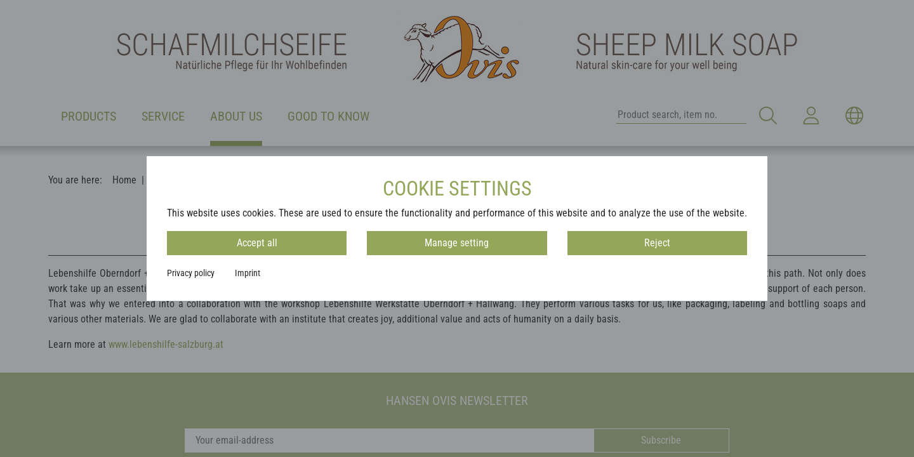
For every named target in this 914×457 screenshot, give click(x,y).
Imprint (247, 273)
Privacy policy (191, 273)
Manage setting (457, 243)
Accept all (257, 243)
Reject (657, 243)
